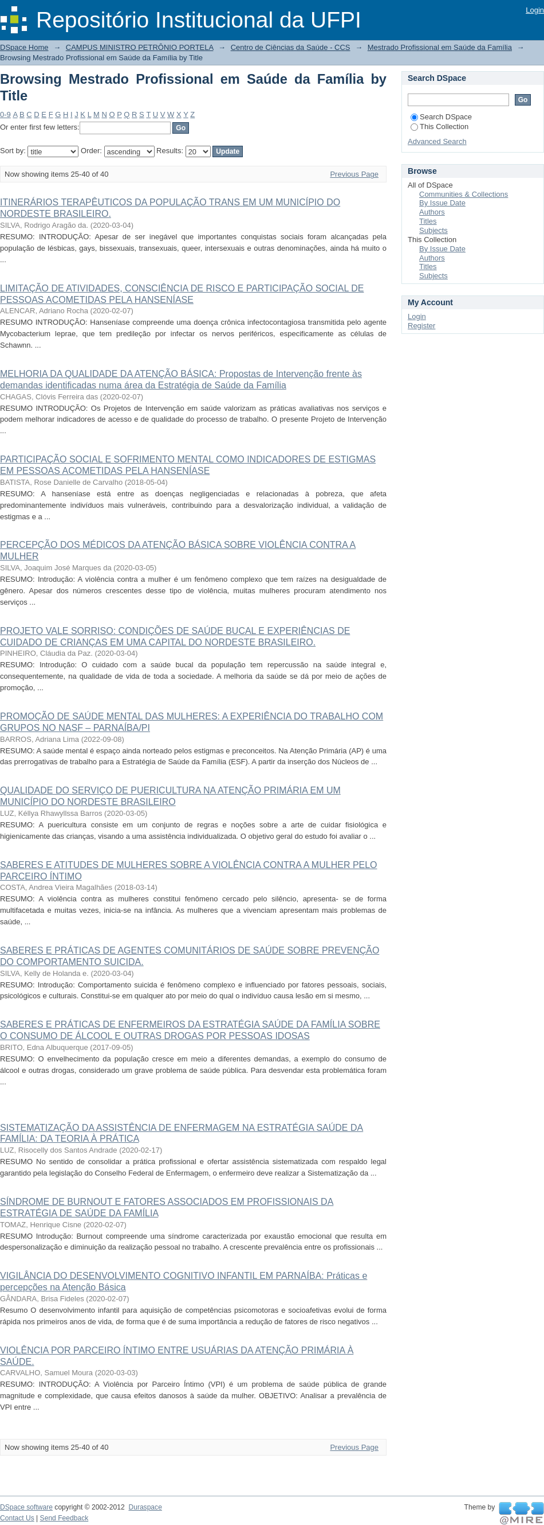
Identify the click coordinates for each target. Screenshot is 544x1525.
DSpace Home (24, 47)
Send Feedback (64, 1518)
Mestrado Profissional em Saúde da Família (440, 47)
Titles (428, 221)
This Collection (439, 126)
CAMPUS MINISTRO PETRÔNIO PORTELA (140, 47)
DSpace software (26, 1507)
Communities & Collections (463, 194)
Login (535, 10)
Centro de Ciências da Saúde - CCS (290, 47)
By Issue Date (442, 203)
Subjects (433, 230)
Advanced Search (437, 141)
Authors (432, 212)
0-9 (5, 114)
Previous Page (354, 174)
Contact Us (17, 1518)
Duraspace (144, 1507)
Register (421, 325)
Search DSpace (441, 116)
